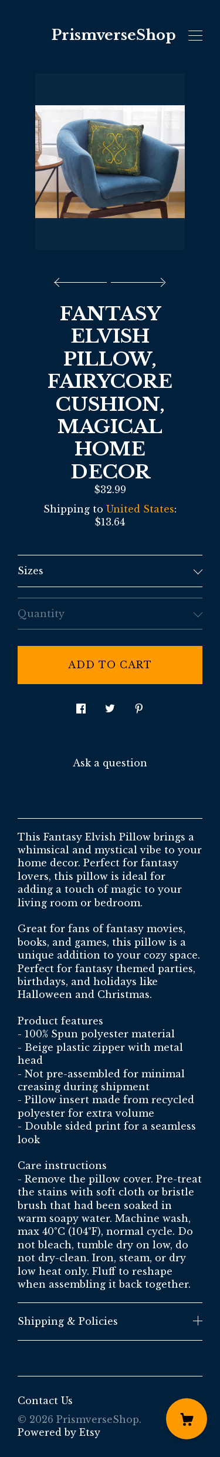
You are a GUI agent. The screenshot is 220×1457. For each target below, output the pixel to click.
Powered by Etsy (59, 1432)
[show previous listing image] (83, 279)
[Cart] (186, 1418)
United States (140, 509)
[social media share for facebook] (81, 705)
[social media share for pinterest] (139, 705)
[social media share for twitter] (110, 705)
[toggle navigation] (195, 36)
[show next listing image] (136, 279)
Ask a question (110, 763)
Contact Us (45, 1400)
